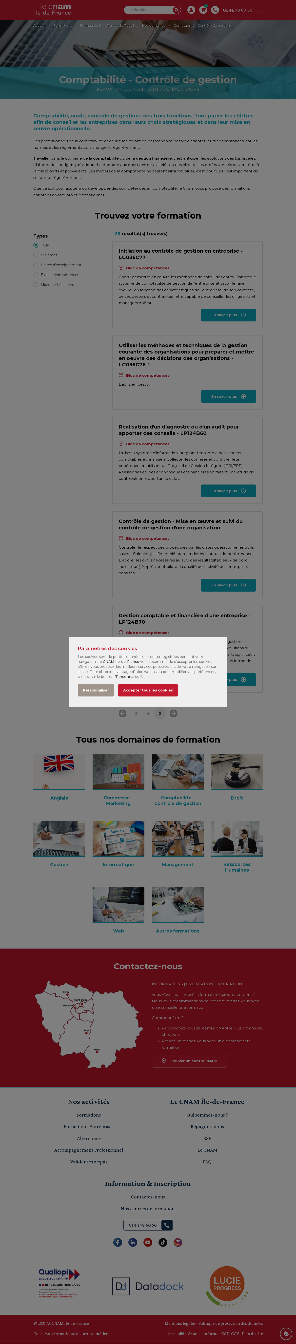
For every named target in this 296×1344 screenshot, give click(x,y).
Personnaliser (96, 690)
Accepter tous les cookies (148, 690)
